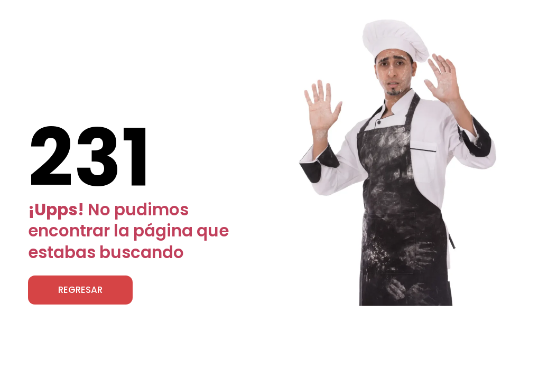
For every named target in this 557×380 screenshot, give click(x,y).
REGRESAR (80, 289)
